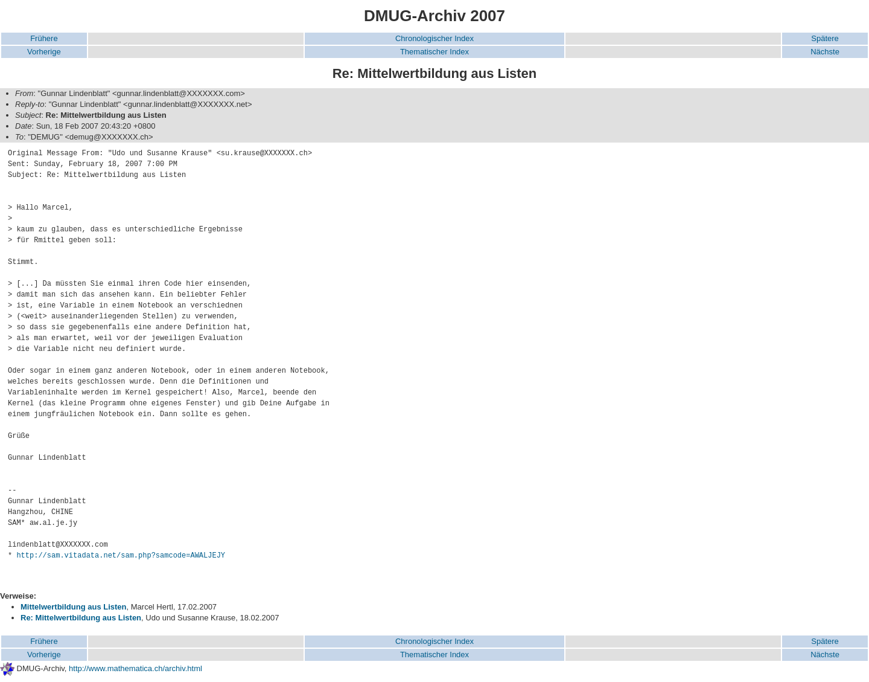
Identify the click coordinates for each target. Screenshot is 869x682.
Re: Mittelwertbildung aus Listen (81, 617)
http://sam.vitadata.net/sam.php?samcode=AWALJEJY (120, 556)
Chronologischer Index (434, 38)
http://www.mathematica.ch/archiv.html (135, 668)
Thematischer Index (434, 51)
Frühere (44, 38)
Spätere (825, 38)
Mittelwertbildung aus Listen (74, 606)
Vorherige (44, 51)
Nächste (824, 51)
